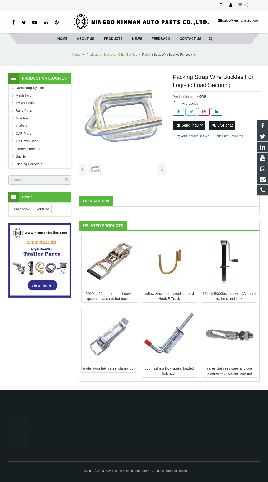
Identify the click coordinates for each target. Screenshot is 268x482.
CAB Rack (23, 133)
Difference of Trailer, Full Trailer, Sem (57, 413)
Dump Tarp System (30, 88)
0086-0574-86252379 (113, 425)
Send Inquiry (190, 125)
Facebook (22, 209)
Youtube (42, 209)
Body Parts (24, 111)
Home (76, 54)
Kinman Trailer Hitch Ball (48, 425)
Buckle (108, 54)
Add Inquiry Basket (193, 136)
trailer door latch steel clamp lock (109, 368)
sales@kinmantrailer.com (116, 432)
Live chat (222, 125)
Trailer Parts (25, 103)
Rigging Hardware (29, 164)
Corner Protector (28, 149)
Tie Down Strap (27, 141)
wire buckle (190, 103)
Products (92, 54)
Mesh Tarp (23, 95)
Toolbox (21, 126)
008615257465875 (111, 418)
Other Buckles (127, 54)
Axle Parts (23, 118)
